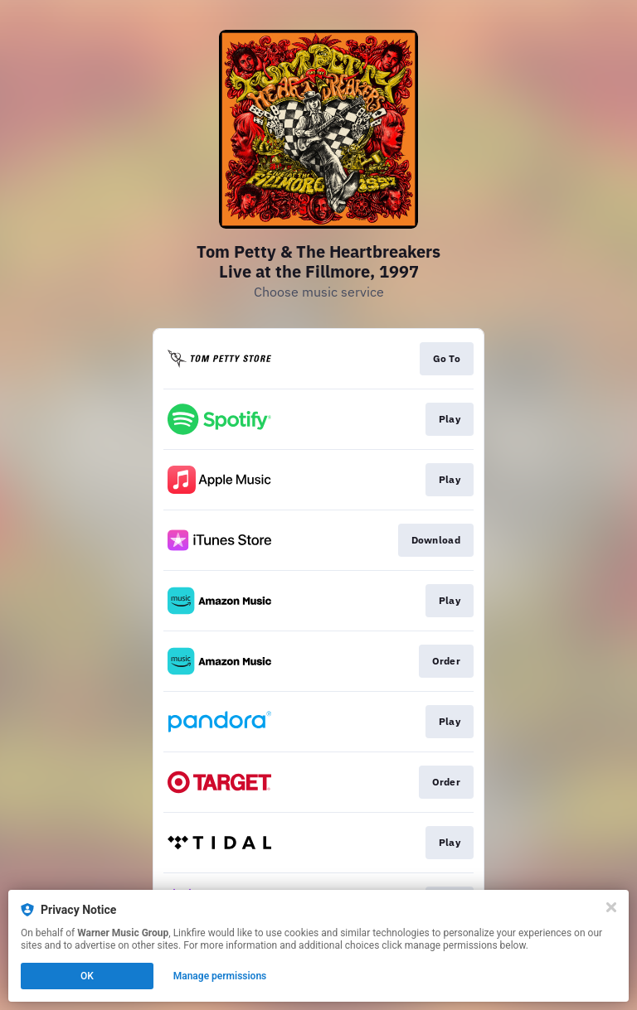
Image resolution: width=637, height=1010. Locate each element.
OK (87, 976)
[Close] (611, 907)
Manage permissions (220, 976)
